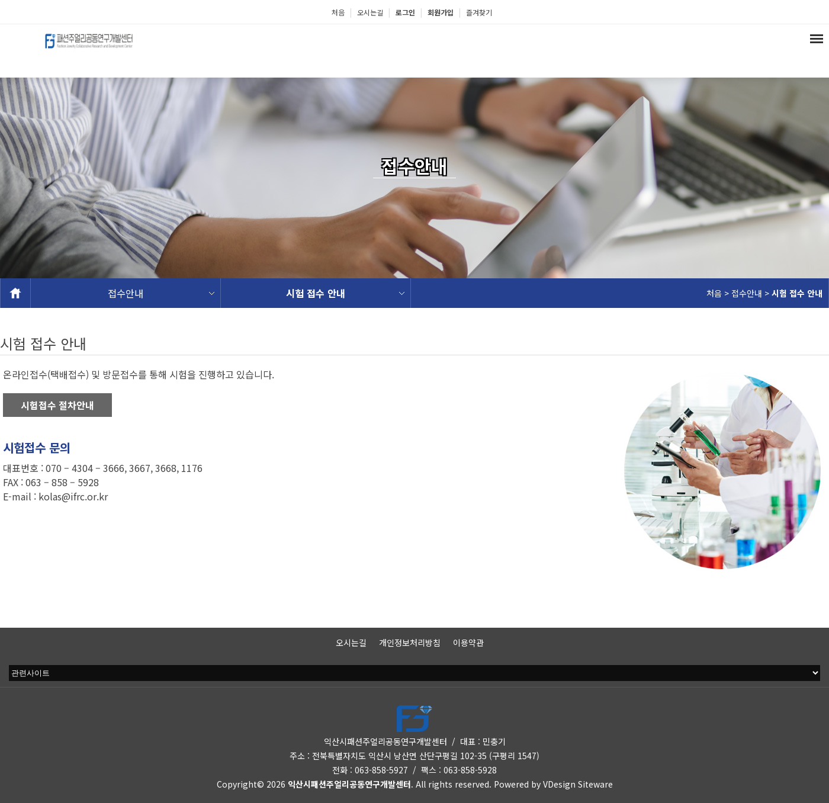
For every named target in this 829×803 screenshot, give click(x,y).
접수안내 (125, 293)
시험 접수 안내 (315, 293)
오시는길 (370, 12)
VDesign (559, 784)
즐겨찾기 (479, 12)
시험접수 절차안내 (57, 405)
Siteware (595, 784)
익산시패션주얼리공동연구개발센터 (349, 784)
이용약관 (468, 642)
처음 (338, 12)
